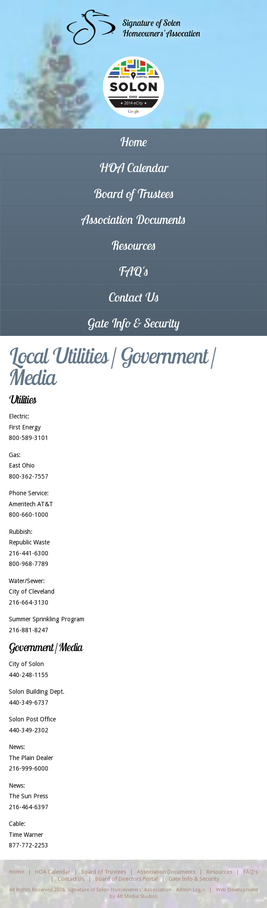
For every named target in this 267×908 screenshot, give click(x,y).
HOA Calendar (133, 167)
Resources (133, 245)
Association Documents (134, 219)
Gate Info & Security (133, 323)
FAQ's (133, 271)
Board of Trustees (134, 193)
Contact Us (133, 297)
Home (133, 141)
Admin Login (190, 889)
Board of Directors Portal (126, 879)
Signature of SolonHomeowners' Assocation (161, 28)
